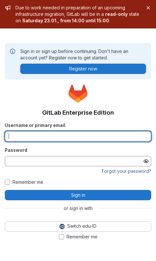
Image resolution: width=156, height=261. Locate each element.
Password (16, 150)
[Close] (148, 8)
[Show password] (146, 161)
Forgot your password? (126, 171)
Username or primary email (35, 125)
